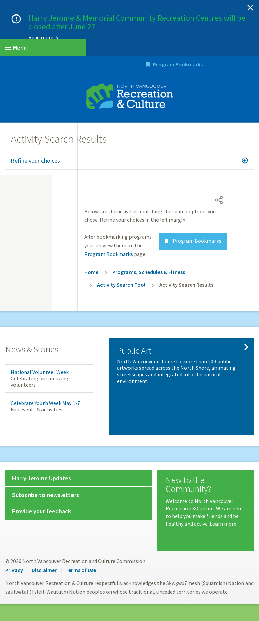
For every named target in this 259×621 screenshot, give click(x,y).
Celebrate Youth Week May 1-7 (45, 403)
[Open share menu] (219, 200)
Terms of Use (80, 570)
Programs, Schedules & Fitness (148, 272)
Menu (16, 47)
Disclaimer (44, 570)
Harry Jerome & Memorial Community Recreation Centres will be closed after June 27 (137, 22)
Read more (40, 37)
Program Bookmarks (218, 65)
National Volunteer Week (40, 372)
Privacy (14, 570)
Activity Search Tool (121, 285)
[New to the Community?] (205, 502)
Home (91, 272)
